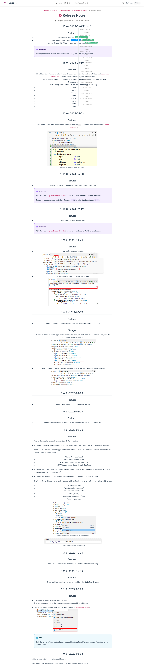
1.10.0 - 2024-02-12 (86, 52)
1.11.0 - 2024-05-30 (86, 46)
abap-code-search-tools (56, 196)
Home (59, 3)
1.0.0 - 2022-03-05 (86, 104)
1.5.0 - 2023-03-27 (86, 76)
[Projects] (67, 3)
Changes (86, 68)
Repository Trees (83, 608)
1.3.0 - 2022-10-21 (86, 88)
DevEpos (60, 21)
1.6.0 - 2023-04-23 (86, 71)
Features (86, 32)
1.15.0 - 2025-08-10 (86, 35)
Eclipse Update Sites (81, 3)
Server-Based (76, 40)
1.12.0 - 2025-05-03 (86, 41)
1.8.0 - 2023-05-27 (86, 63)
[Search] (133, 3)
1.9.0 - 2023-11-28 (86, 57)
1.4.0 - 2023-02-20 (86, 82)
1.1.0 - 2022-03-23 (86, 99)
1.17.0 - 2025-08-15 (86, 30)
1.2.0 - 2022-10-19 (86, 93)
